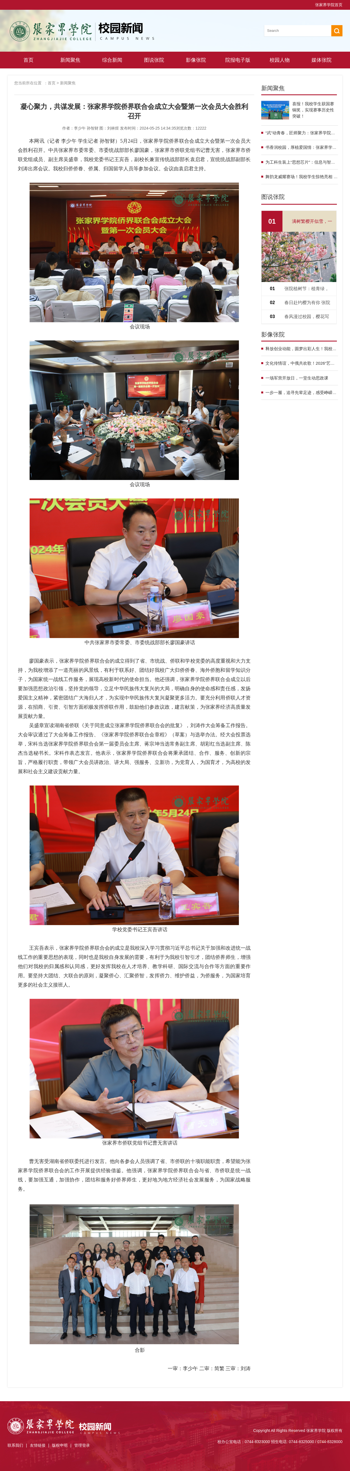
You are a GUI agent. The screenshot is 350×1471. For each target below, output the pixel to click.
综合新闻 (112, 60)
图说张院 (154, 60)
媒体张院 (321, 60)
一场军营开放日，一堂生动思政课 (296, 378)
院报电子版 (237, 60)
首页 (28, 60)
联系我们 (15, 1445)
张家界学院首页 (328, 5)
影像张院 (196, 60)
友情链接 (37, 1445)
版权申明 (60, 1445)
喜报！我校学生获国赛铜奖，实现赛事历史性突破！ (313, 109)
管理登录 (82, 1445)
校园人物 (280, 60)
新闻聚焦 (70, 60)
